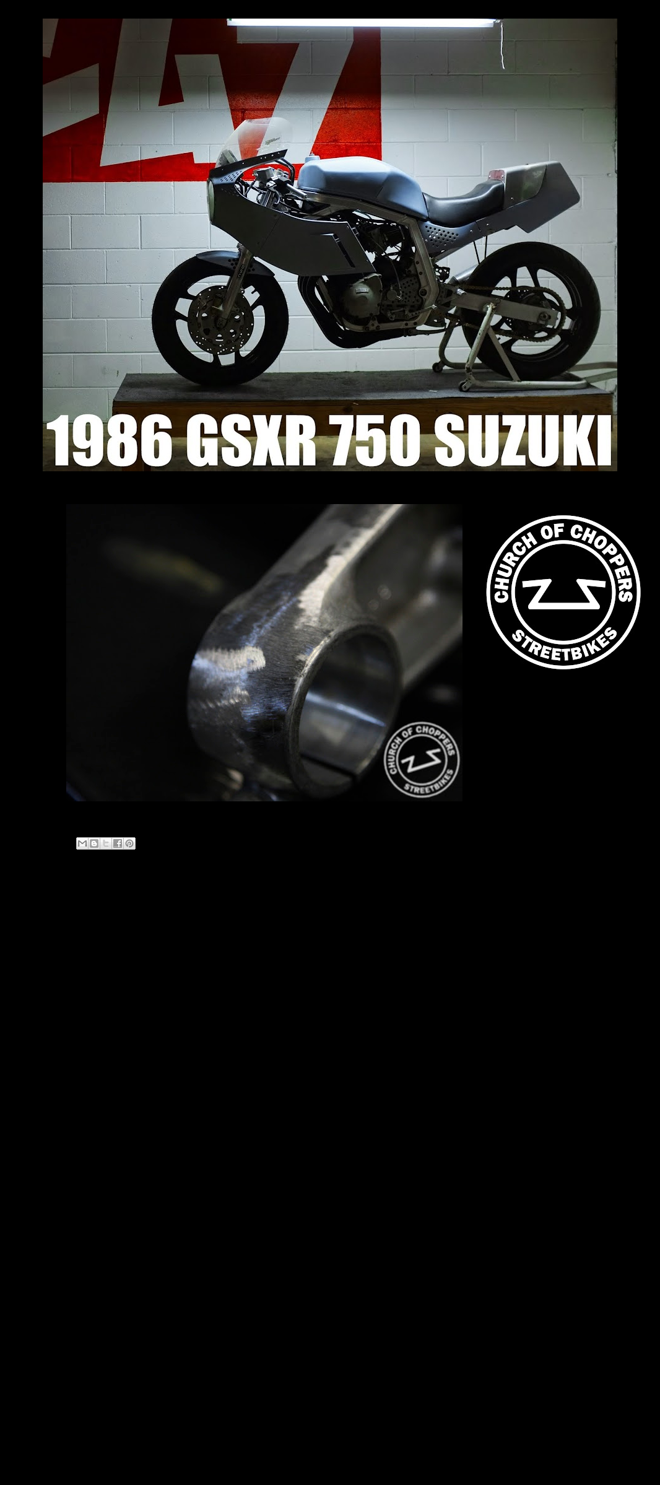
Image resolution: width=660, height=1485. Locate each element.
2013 (64, 1076)
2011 (64, 1108)
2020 (64, 1014)
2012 (64, 1092)
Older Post (423, 905)
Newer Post (78, 905)
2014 (64, 1061)
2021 (64, 998)
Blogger (351, 1460)
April (73, 1121)
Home (252, 905)
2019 (64, 1029)
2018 (64, 1045)
